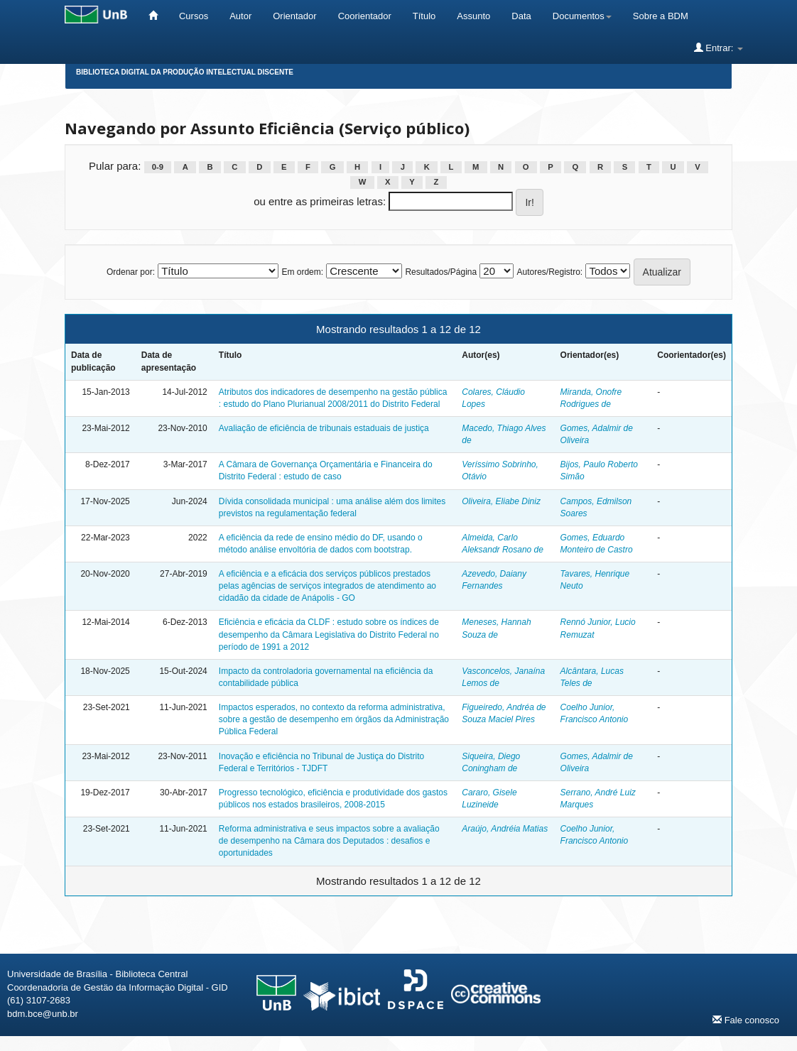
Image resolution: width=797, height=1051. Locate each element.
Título (424, 16)
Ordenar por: (131, 272)
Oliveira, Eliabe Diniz (501, 501)
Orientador (294, 16)
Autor (240, 16)
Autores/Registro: (549, 272)
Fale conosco (745, 1019)
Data (521, 16)
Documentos (582, 16)
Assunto (473, 16)
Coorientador (364, 16)
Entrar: (718, 47)
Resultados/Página (441, 272)
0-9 (157, 167)
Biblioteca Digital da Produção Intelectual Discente (184, 72)
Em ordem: (302, 272)
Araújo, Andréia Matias (505, 829)
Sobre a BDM (660, 16)
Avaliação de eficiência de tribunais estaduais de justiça (324, 428)
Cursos (193, 16)
